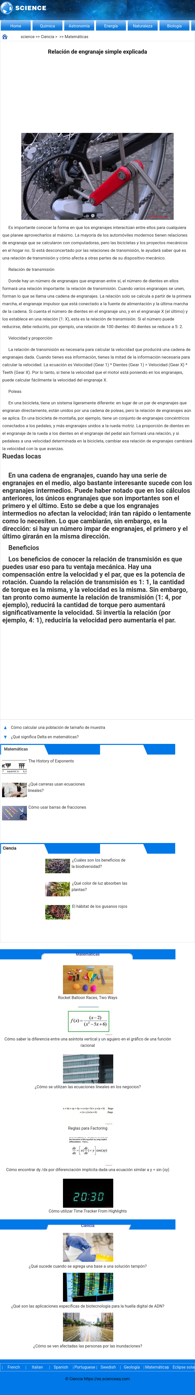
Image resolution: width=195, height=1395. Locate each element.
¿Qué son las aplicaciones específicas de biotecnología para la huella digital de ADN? (87, 1291)
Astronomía (79, 26)
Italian (37, 1367)
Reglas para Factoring (87, 1113)
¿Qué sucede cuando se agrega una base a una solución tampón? (88, 1251)
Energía (111, 26)
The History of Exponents (51, 761)
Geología (132, 1367)
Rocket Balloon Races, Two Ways (88, 982)
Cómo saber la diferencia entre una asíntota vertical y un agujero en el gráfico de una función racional (87, 1027)
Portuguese (84, 1367)
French (14, 1367)
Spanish (61, 1367)
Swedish (108, 1367)
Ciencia (47, 36)
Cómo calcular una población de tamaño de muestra (58, 727)
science (28, 36)
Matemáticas (77, 36)
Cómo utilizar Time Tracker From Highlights (88, 1196)
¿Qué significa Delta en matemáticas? (45, 736)
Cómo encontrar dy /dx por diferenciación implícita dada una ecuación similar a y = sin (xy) (87, 1154)
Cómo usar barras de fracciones (57, 807)
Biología (174, 26)
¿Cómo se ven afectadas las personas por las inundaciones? (87, 1330)
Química (47, 26)
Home (15, 26)
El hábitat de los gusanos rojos (99, 906)
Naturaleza (143, 26)
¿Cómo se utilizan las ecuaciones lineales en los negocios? (88, 1071)
